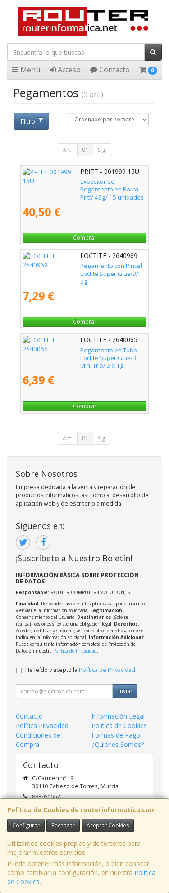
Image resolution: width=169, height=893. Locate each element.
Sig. (102, 150)
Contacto (110, 70)
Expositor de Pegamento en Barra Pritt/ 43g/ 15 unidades (84, 185)
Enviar (124, 691)
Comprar (84, 237)
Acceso (65, 70)
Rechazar (63, 825)
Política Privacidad (42, 725)
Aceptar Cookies (108, 825)
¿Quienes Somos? (117, 744)
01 (85, 150)
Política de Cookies (119, 725)
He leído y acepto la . (81, 670)
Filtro (31, 121)
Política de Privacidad (75, 651)
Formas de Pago (115, 735)
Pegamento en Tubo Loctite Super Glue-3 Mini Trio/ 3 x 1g (80, 354)
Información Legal (118, 716)
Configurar (26, 825)
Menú (26, 70)
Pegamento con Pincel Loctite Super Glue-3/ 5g (83, 269)
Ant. (68, 150)
